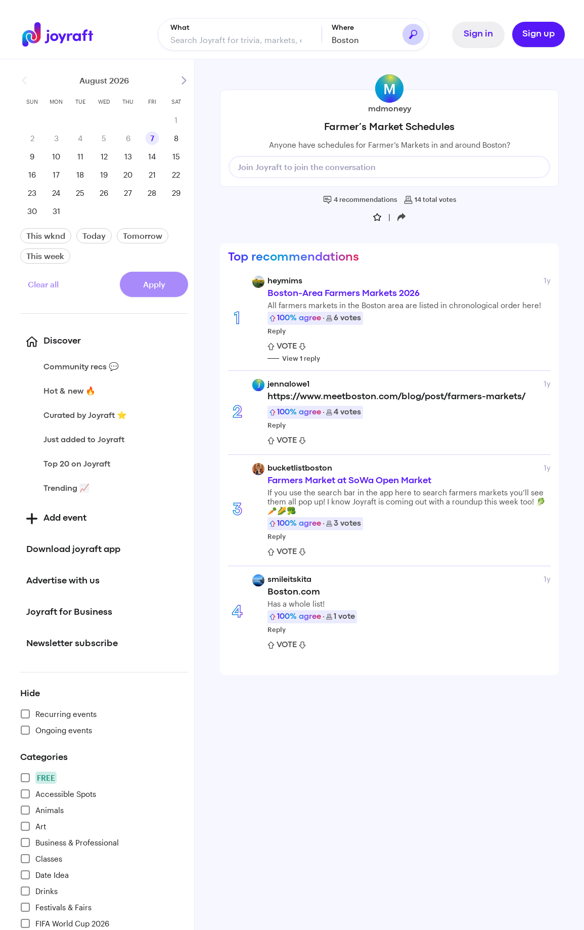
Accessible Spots (58, 792)
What (180, 26)
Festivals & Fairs (56, 905)
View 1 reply (301, 356)
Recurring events (58, 712)
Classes (41, 857)
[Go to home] (57, 32)
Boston (345, 38)
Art (33, 824)
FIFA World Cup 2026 (64, 921)
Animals (42, 808)
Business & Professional (69, 840)
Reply (276, 329)
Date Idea (44, 873)
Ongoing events (56, 728)
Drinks (39, 889)
